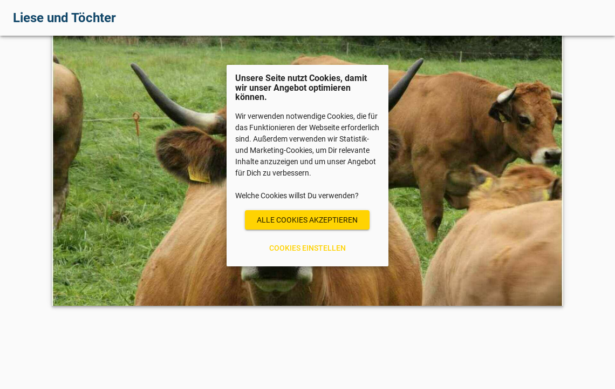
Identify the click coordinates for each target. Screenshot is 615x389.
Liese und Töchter (64, 17)
